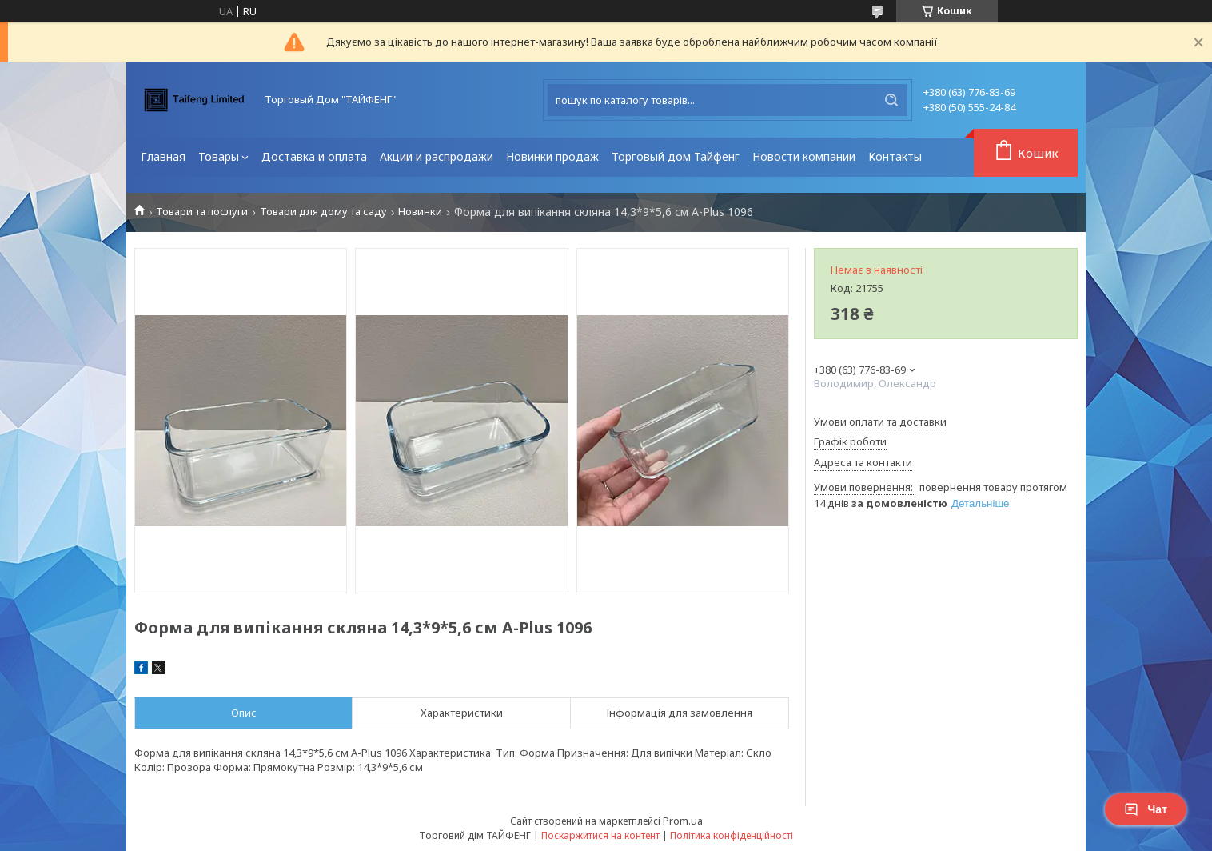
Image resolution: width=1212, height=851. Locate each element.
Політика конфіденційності (731, 835)
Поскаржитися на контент (600, 835)
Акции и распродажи (436, 156)
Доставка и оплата (314, 156)
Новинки (420, 211)
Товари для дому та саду (323, 211)
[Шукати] (891, 100)
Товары (218, 156)
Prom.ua (683, 820)
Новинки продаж (552, 156)
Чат (1145, 809)
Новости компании (803, 156)
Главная (163, 156)
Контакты (895, 156)
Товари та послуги (202, 211)
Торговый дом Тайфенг (676, 156)
